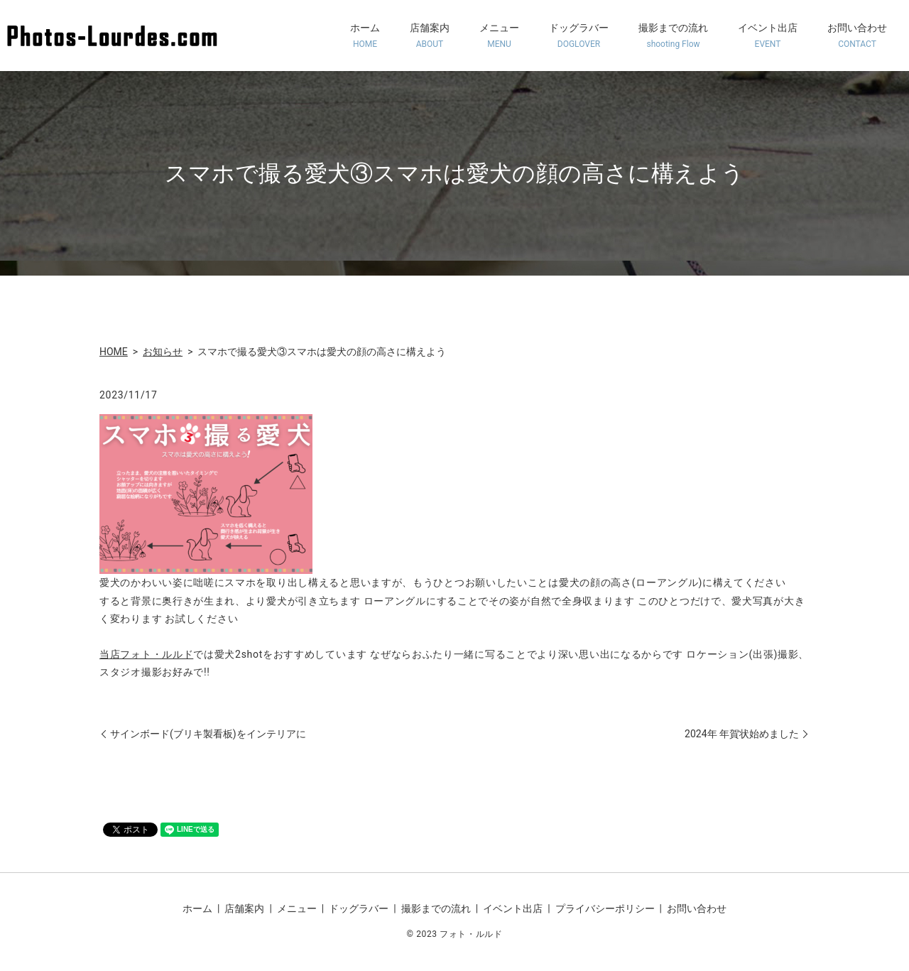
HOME (113, 351)
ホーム (365, 36)
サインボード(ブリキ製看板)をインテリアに (208, 733)
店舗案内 (430, 36)
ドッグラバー (579, 36)
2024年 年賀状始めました (742, 733)
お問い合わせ (857, 36)
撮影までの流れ (673, 36)
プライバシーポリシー (605, 908)
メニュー (499, 36)
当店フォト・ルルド (146, 654)
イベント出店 (768, 36)
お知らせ (163, 351)
